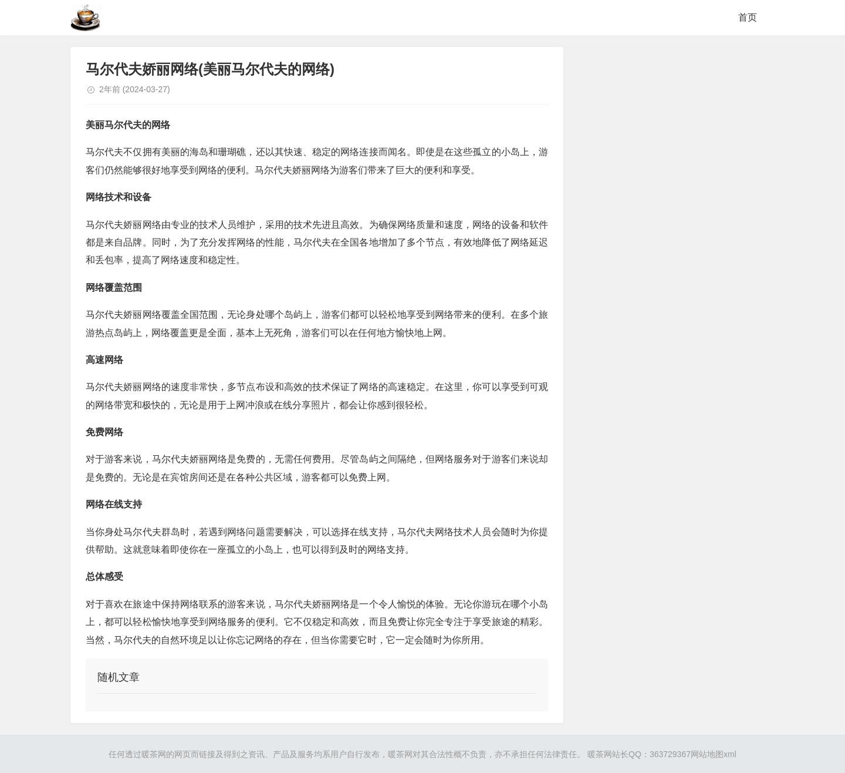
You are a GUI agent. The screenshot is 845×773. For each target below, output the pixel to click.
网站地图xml (713, 754)
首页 (747, 17)
